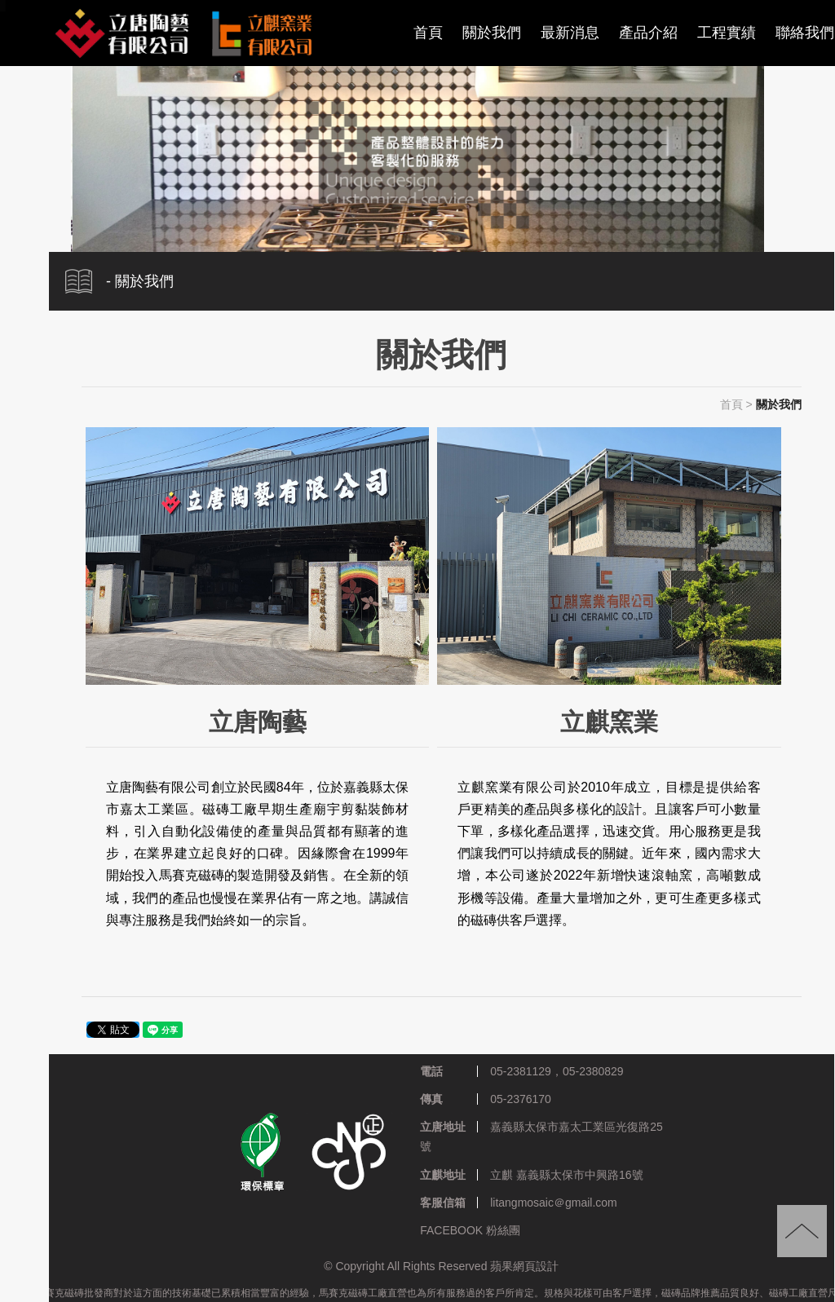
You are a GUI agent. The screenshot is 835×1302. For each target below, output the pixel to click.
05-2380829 (593, 1071)
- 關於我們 (140, 281)
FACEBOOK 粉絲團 (470, 1230)
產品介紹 (648, 32)
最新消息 (570, 32)
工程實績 (726, 32)
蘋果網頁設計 (524, 1266)
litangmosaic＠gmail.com (553, 1202)
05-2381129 (520, 1071)
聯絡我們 (804, 32)
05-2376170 (520, 1099)
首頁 (428, 32)
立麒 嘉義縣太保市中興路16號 (566, 1174)
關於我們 (491, 32)
